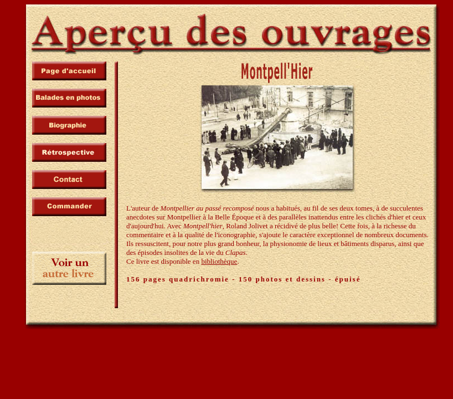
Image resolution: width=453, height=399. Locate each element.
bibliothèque (219, 261)
